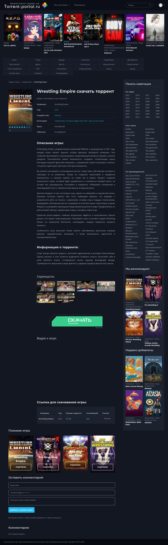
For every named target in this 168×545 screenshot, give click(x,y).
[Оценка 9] (29, 127)
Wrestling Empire (133, 309)
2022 (128, 111)
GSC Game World (133, 175)
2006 (147, 111)
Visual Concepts (151, 223)
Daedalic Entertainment (151, 179)
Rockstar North (132, 190)
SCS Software (150, 232)
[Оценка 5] (20, 127)
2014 (138, 111)
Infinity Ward (150, 216)
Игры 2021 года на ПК (88, 121)
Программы (79, 5)
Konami (148, 219)
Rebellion (149, 187)
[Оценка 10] (10, 130)
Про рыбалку (131, 147)
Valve (128, 251)
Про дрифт (130, 154)
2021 (57, 110)
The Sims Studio (132, 209)
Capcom (129, 197)
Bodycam (108, 53)
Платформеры (131, 420)
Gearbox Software (152, 257)
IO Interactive (150, 226)
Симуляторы (29, 43)
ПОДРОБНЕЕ (21, 467)
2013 (138, 114)
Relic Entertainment (153, 247)
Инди (39, 45)
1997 (157, 114)
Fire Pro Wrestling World (75, 455)
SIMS (128, 138)
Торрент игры (13, 82)
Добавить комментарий (21, 510)
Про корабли (131, 157)
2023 (128, 107)
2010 (147, 98)
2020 (128, 117)
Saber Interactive (152, 202)
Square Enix (130, 212)
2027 (128, 95)
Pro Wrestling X (151, 305)
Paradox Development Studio (150, 207)
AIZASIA (148, 423)
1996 (157, 117)
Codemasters (131, 221)
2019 (138, 95)
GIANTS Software (152, 260)
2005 (147, 114)
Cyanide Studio (151, 184)
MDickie (58, 115)
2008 (147, 104)
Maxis (128, 218)
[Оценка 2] (12, 127)
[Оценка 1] (10, 127)
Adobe (128, 187)
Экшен (6, 43)
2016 (138, 104)
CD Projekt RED (151, 241)
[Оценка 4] (17, 127)
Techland (149, 229)
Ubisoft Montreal (132, 178)
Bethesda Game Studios (132, 237)
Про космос (130, 160)
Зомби (128, 129)
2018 (138, 98)
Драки (157, 303)
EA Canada (130, 203)
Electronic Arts (151, 175)
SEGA (147, 235)
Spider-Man (130, 135)
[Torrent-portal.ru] (26, 5)
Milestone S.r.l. (131, 224)
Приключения (29, 45)
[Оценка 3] (15, 127)
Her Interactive (132, 242)
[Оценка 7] (24, 127)
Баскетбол (130, 132)
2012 (138, 117)
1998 (157, 111)
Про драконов (132, 150)
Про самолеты (151, 160)
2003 (157, 95)
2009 (147, 101)
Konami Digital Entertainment (151, 197)
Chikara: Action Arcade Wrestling (102, 457)
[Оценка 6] (22, 127)
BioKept (148, 388)
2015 (138, 107)
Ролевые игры (149, 386)
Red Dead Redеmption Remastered (73, 45)
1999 (157, 107)
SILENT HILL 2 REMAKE (155, 45)
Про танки (130, 141)
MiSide (26, 48)
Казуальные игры (151, 420)
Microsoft (129, 215)
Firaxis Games (151, 193)
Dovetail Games (151, 238)
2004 (147, 117)
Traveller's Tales (151, 253)
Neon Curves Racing (134, 386)
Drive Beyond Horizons (131, 49)
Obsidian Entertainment (131, 246)
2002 (157, 98)
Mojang (148, 190)
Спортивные (130, 305)
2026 (128, 98)
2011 (147, 95)
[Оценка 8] (27, 127)
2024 (128, 104)
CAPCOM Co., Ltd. (133, 200)
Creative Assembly (133, 257)
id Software (130, 254)
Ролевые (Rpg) (72, 121)
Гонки (128, 45)
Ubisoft (128, 194)
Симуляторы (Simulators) (49, 46)
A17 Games (150, 250)
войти (20, 517)
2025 (128, 101)
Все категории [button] (61, 5)
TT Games (149, 244)
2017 (138, 101)
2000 (157, 104)
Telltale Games (132, 206)
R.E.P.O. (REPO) (10, 45)
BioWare (129, 228)
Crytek (148, 213)
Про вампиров (132, 144)
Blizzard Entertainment (131, 232)
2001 (157, 101)
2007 (147, 107)
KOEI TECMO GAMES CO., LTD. (132, 183)
